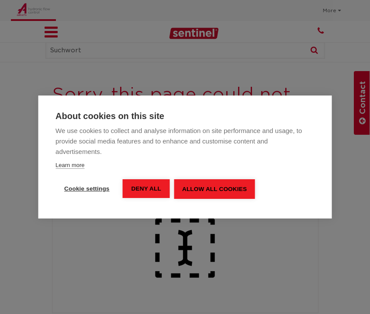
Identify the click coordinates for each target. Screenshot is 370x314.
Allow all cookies (214, 189)
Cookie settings (87, 188)
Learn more (69, 165)
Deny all (146, 188)
